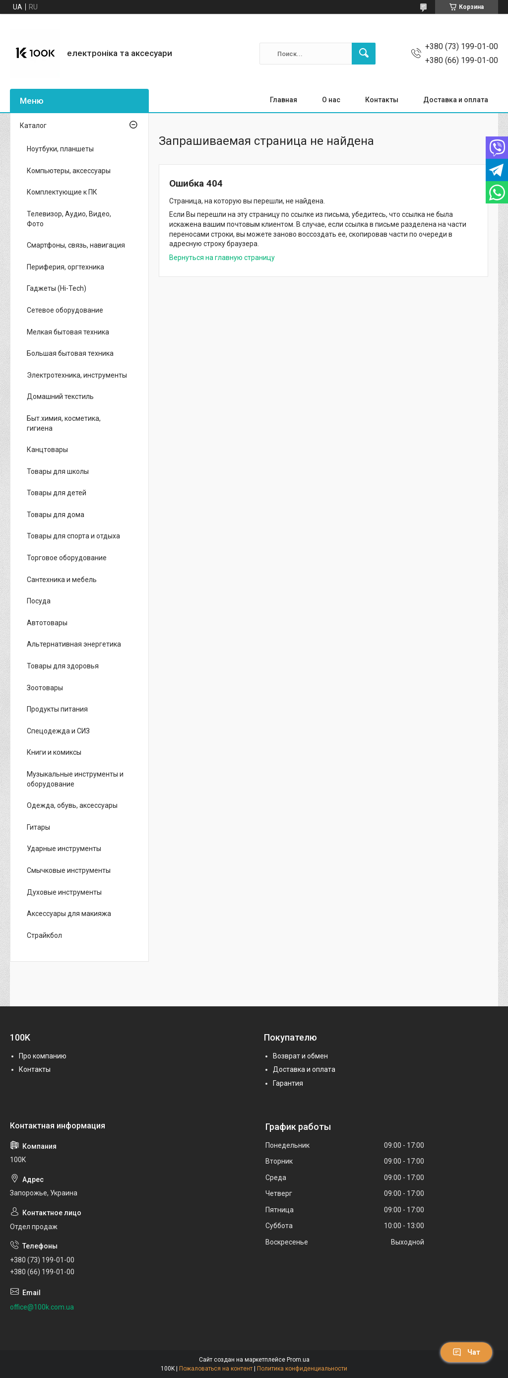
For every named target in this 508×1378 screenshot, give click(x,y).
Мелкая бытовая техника (68, 332)
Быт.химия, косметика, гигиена (64, 423)
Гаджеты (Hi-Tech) (56, 288)
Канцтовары (47, 450)
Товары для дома (55, 515)
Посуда (39, 601)
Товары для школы (58, 471)
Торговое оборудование (67, 558)
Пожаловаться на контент (216, 1368)
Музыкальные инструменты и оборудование (75, 779)
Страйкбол (44, 935)
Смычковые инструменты (69, 870)
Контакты (381, 100)
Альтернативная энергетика (74, 644)
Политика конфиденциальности (302, 1368)
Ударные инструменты (64, 849)
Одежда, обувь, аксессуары (72, 805)
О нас (331, 100)
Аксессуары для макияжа (69, 914)
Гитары (38, 827)
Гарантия (288, 1083)
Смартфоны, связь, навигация (76, 245)
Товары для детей (56, 493)
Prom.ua (298, 1359)
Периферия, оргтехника (65, 267)
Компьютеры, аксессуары (69, 171)
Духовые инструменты (64, 892)
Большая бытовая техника (70, 353)
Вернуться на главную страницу (222, 258)
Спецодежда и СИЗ (58, 731)
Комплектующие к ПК (62, 192)
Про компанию (42, 1056)
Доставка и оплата (455, 100)
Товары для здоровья (63, 666)
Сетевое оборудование (65, 310)
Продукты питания (57, 709)
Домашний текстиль (60, 396)
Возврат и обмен (300, 1056)
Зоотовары (45, 688)
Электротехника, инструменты (77, 375)
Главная (283, 100)
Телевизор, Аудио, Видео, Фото (69, 219)
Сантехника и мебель (62, 580)
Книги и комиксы (54, 752)
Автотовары (47, 623)
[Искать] (364, 54)
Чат (466, 1352)
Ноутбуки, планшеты (60, 149)
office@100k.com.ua (42, 1307)
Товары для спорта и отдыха (73, 536)
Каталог (33, 126)
